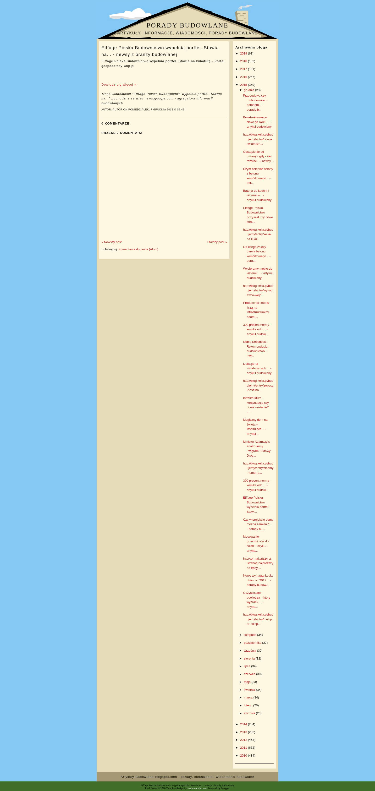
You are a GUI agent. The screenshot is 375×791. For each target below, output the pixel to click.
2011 (244, 747)
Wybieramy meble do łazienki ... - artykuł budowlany (257, 273)
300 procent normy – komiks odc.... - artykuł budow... (257, 329)
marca (249, 697)
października (253, 642)
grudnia (249, 90)
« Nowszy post (111, 242)
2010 (244, 755)
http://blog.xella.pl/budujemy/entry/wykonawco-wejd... (258, 290)
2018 (244, 61)
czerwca (250, 674)
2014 (244, 724)
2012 (244, 740)
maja (248, 682)
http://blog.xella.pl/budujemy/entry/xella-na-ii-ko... (258, 234)
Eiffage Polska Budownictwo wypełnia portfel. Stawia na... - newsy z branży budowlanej (160, 51)
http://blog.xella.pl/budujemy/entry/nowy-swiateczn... (258, 139)
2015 (244, 85)
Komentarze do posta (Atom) (138, 249)
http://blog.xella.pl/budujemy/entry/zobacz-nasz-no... (258, 385)
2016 (244, 77)
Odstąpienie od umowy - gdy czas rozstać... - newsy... (258, 156)
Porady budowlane (187, 25)
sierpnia (250, 658)
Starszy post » (217, 242)
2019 (244, 53)
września (250, 650)
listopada (250, 635)
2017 (244, 69)
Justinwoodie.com (197, 788)
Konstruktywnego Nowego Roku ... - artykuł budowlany (257, 121)
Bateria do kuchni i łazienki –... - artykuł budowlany (257, 195)
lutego (248, 705)
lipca (247, 666)
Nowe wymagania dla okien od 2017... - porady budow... (258, 580)
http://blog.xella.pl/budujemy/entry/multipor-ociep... (258, 619)
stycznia (250, 713)
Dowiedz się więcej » (119, 84)
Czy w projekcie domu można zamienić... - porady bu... (258, 524)
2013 (244, 732)
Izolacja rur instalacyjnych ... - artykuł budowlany (257, 368)
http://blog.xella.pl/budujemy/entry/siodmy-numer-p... (258, 468)
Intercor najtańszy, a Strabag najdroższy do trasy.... (258, 563)
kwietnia (250, 690)
